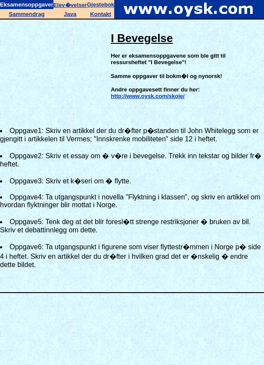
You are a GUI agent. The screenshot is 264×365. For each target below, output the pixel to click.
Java (70, 14)
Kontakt (100, 14)
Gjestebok (100, 4)
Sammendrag (26, 14)
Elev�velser (70, 5)
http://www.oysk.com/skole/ (148, 96)
